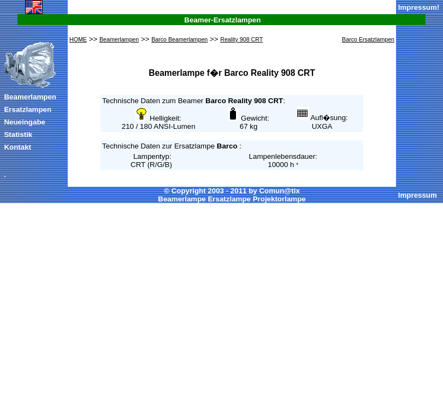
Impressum (417, 7)
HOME (78, 39)
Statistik (18, 134)
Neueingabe (24, 122)
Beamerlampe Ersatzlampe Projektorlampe (231, 199)
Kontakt (17, 147)
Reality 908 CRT (241, 39)
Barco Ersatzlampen (368, 39)
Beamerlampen (30, 97)
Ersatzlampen (27, 109)
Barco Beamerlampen (179, 39)
